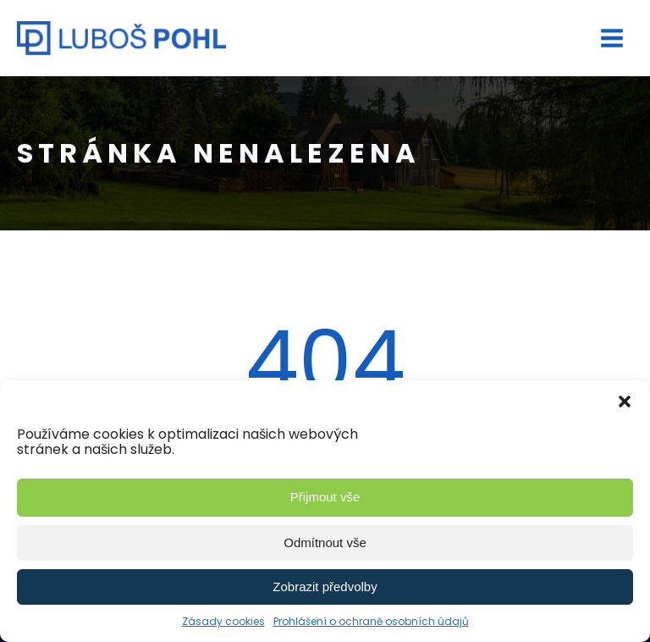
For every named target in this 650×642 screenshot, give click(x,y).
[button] (624, 401)
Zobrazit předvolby (325, 586)
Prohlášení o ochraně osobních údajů (371, 621)
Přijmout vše (325, 497)
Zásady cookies (223, 621)
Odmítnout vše (325, 542)
